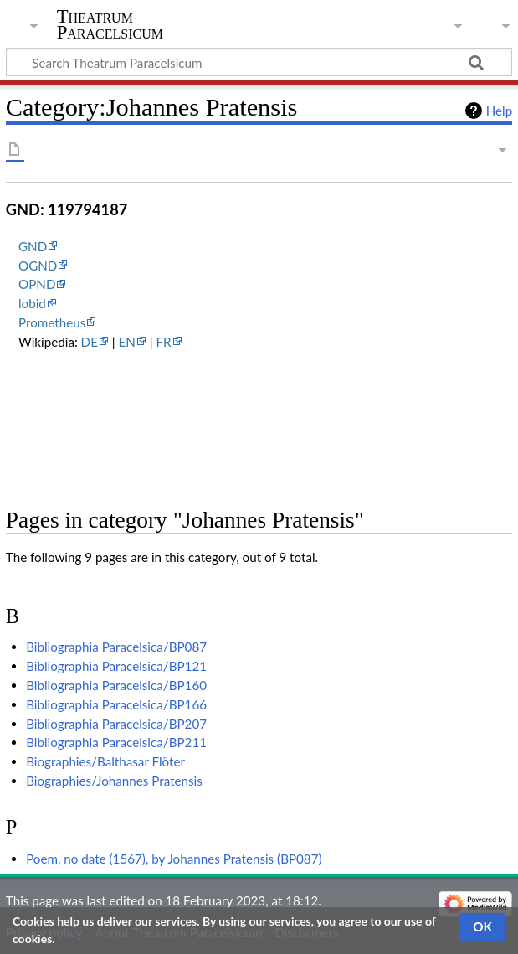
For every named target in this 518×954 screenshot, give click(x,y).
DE (89, 341)
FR (164, 341)
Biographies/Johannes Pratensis (114, 780)
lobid (32, 303)
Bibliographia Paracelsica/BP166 (116, 704)
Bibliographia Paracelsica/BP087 (116, 646)
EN (127, 341)
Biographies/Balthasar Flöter (105, 761)
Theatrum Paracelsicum (110, 24)
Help (499, 110)
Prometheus (51, 322)
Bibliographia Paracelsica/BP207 (116, 723)
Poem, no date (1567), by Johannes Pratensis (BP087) (173, 858)
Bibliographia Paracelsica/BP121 (116, 665)
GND (32, 246)
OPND (36, 283)
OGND (37, 265)
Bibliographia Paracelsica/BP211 (116, 742)
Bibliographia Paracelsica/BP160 (116, 685)
